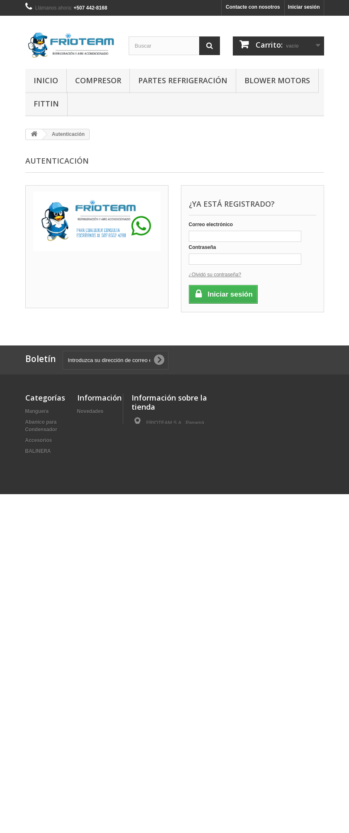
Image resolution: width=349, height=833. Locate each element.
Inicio (46, 80)
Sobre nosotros (95, 440)
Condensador (41, 512)
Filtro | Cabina (42, 534)
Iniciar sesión (304, 7)
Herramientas (41, 566)
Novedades (90, 411)
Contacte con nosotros (253, 7)
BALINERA (38, 451)
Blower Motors (277, 80)
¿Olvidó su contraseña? (215, 275)
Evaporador (39, 523)
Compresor (98, 80)
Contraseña (202, 247)
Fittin (46, 104)
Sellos (32, 733)
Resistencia (39, 723)
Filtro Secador (42, 545)
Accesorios (38, 440)
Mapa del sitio (93, 451)
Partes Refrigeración (182, 80)
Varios (32, 781)
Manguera (37, 411)
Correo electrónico (211, 224)
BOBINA (35, 473)
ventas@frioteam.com (185, 466)
